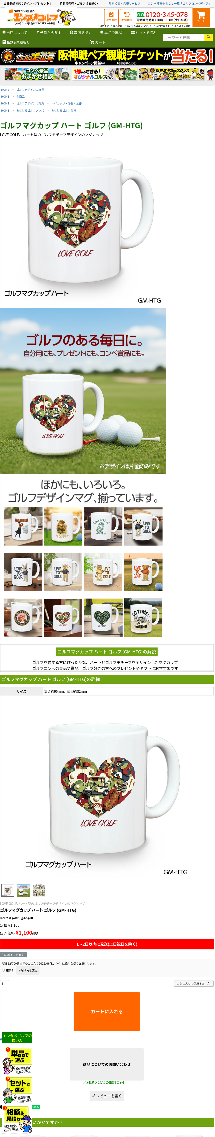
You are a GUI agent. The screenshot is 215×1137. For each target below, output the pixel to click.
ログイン (104, 25)
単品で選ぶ (111, 32)
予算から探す (49, 32)
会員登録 (117, 25)
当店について (15, 32)
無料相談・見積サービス (125, 3)
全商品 (21, 96)
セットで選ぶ (143, 32)
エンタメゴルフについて (139, 25)
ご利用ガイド (163, 25)
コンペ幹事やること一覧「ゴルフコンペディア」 (179, 3)
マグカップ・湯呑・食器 (66, 103)
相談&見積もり (16, 42)
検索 (208, 37)
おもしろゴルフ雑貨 (63, 110)
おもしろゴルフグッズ (30, 110)
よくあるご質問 (182, 25)
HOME (5, 89)
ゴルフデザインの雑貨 (30, 89)
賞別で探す (80, 32)
